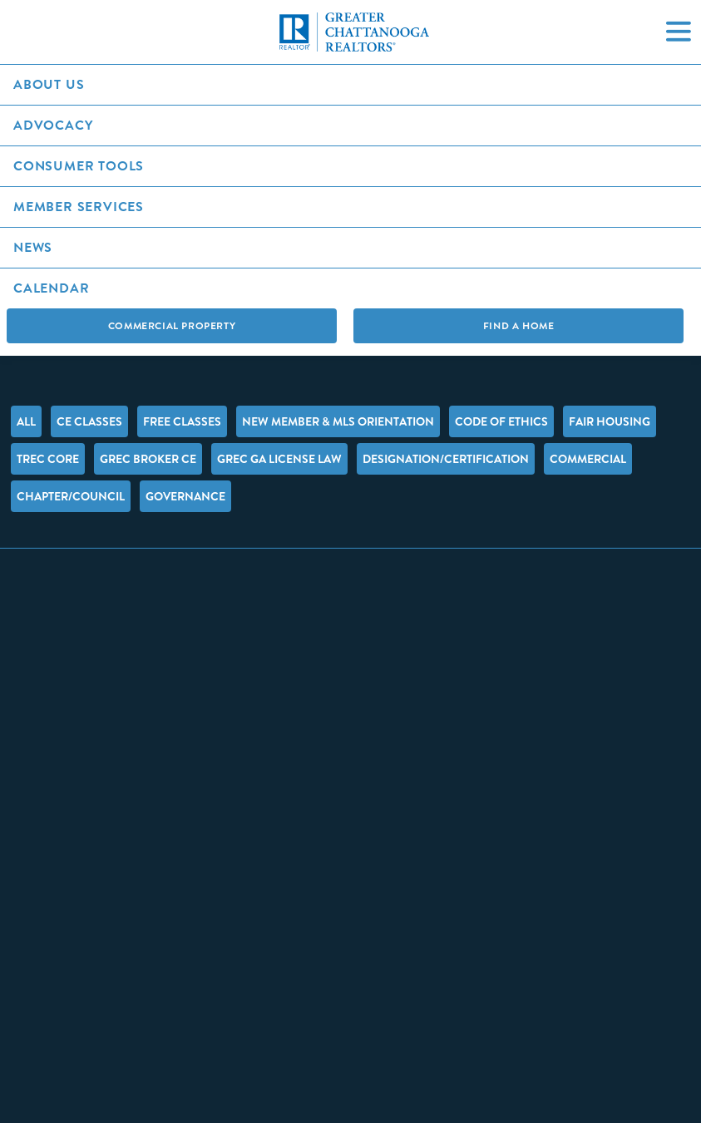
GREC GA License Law (279, 458)
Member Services (78, 206)
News (32, 247)
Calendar (51, 288)
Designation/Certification (446, 458)
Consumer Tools (78, 166)
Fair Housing (609, 421)
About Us (48, 84)
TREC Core (48, 458)
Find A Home (519, 325)
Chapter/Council (71, 496)
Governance (185, 496)
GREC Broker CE (148, 458)
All (26, 421)
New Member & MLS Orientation (338, 421)
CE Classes (89, 421)
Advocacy (52, 125)
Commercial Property (171, 325)
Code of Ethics (501, 421)
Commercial (588, 458)
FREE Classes (182, 421)
